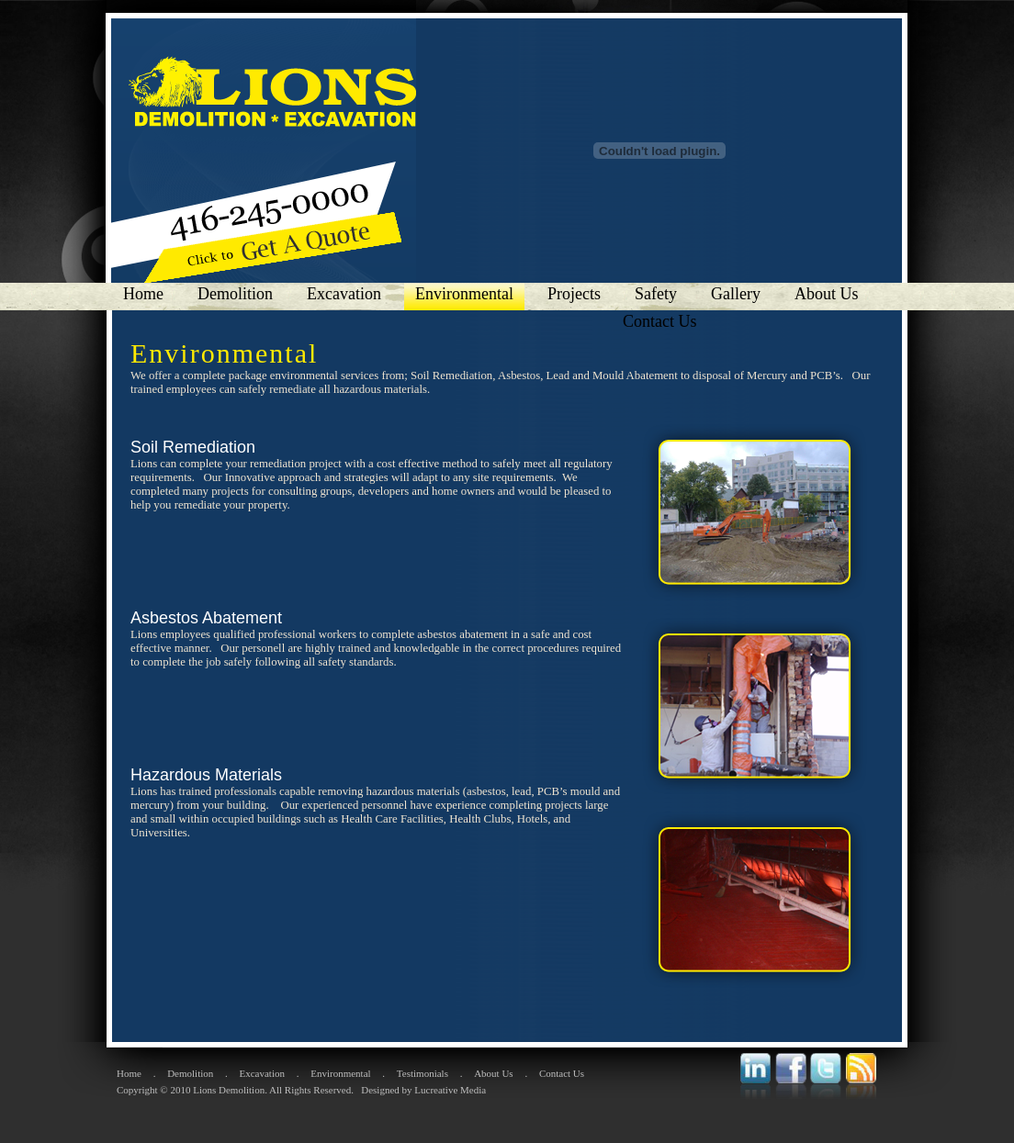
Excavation (344, 294)
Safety (656, 294)
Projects (574, 294)
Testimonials (422, 1073)
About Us (826, 294)
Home (143, 294)
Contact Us (662, 321)
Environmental (464, 294)
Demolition (235, 294)
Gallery (735, 294)
